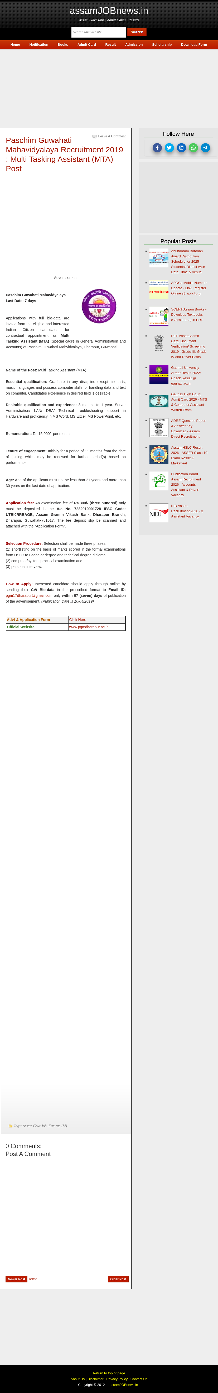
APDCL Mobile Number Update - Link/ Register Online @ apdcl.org (189, 288)
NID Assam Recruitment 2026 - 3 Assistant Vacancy (187, 511)
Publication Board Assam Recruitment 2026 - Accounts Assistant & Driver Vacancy (186, 484)
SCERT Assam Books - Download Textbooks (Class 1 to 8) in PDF (188, 314)
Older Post (118, 1279)
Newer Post (16, 1279)
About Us (78, 1379)
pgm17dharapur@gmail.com (29, 595)
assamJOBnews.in (109, 10)
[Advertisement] (109, 87)
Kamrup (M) (58, 1126)
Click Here (77, 620)
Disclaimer (96, 1379)
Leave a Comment (112, 136)
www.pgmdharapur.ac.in (88, 627)
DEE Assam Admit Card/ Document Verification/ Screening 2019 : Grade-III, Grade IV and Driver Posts (188, 346)
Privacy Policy (117, 1379)
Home (32, 1279)
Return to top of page (109, 1373)
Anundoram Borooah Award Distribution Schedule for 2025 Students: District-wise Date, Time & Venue (188, 261)
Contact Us (138, 1379)
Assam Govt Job (35, 1126)
